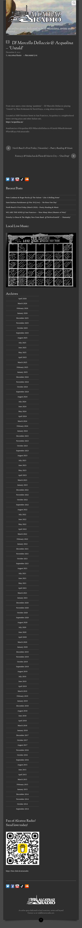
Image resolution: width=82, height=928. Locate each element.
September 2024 (22, 392)
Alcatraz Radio (15, 55)
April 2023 (22, 475)
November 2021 (22, 554)
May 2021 (22, 583)
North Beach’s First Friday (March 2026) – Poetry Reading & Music (32, 207)
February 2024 (22, 426)
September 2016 (22, 760)
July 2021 (22, 573)
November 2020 (22, 608)
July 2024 (22, 401)
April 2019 (22, 686)
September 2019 (22, 666)
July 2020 (22, 627)
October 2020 (22, 613)
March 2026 (22, 303)
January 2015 (22, 789)
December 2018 (22, 706)
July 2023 (22, 460)
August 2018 (22, 711)
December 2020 (22, 603)
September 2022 (22, 505)
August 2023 (22, 455)
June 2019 (22, 681)
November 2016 (22, 750)
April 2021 (22, 588)
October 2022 (22, 500)
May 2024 (22, 411)
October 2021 (22, 558)
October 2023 (22, 446)
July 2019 (22, 676)
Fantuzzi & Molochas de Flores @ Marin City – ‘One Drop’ (45, 156)
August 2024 (22, 397)
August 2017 (22, 745)
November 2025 (22, 323)
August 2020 (22, 622)
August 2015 (22, 765)
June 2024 (22, 406)
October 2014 (22, 804)
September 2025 (22, 333)
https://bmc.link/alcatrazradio (17, 871)
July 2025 (22, 343)
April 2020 (22, 637)
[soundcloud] (27, 179)
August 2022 (22, 509)
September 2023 (22, 450)
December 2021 (22, 549)
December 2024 (22, 377)
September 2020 (22, 617)
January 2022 (22, 544)
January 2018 (22, 730)
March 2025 (22, 362)
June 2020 (22, 632)
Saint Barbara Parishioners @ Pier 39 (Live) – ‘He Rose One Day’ (31, 202)
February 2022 (22, 539)
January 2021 (22, 598)
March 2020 (22, 642)
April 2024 (22, 416)
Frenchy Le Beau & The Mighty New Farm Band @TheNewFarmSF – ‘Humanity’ (38, 217)
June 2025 (22, 347)
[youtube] (17, 179)
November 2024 (22, 382)
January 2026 (22, 313)
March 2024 (22, 421)
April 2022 (22, 529)
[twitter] (8, 179)
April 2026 (22, 298)
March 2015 (22, 779)
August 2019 (22, 671)
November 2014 (22, 799)
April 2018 (22, 720)
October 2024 (22, 387)
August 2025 (22, 338)
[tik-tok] (22, 179)
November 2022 (22, 495)
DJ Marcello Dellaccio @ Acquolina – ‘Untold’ (39, 45)
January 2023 (22, 485)
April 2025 (22, 357)
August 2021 (22, 568)
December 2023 (22, 436)
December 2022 (22, 490)
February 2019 (22, 696)
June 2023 (22, 465)
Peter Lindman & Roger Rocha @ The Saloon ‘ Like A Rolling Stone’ (33, 197)
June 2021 (22, 578)
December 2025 (22, 318)
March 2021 (22, 593)
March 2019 (22, 691)
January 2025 (22, 372)
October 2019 (22, 662)
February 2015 (22, 784)
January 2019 (22, 701)
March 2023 (22, 480)
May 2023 (22, 470)
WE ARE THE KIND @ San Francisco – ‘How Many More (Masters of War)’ (36, 212)
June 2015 (22, 769)
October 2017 (22, 740)
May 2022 (22, 524)
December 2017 (22, 735)
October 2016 (22, 755)
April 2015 (22, 774)
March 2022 (22, 534)
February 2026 (22, 308)
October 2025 (22, 328)
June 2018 (22, 716)
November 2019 (22, 657)
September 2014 (22, 809)
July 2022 (22, 514)
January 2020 (22, 647)
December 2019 (22, 652)
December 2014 (22, 794)
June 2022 (22, 519)
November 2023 (22, 441)
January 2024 (22, 431)
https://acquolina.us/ (14, 122)
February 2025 (22, 367)
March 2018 (22, 725)
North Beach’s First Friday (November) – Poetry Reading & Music (39, 148)
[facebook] (12, 179)
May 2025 (22, 352)
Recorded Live (31, 55)
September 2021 (22, 563)
